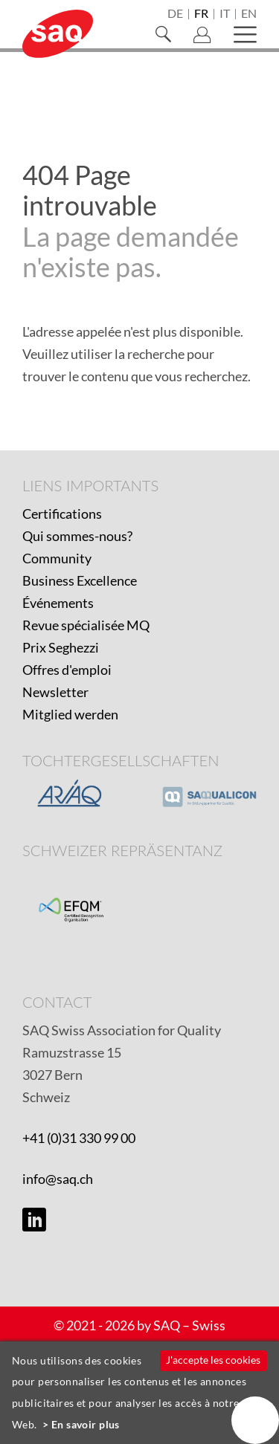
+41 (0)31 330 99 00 (78, 1138)
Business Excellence (79, 580)
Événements (58, 603)
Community (57, 558)
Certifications (62, 513)
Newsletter (55, 692)
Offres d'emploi (67, 669)
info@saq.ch (57, 1179)
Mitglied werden (70, 714)
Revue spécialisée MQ (86, 625)
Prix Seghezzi (60, 647)
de (175, 14)
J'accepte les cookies (213, 1359)
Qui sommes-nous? (77, 536)
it (224, 14)
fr (201, 14)
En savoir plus (85, 1424)
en (249, 14)
